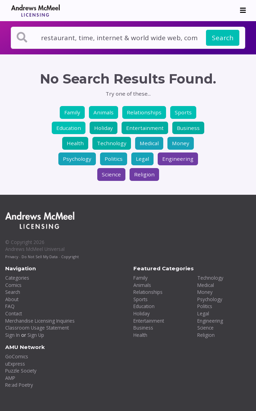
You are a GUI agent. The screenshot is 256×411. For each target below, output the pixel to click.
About (11, 299)
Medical (149, 143)
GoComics (16, 356)
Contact (13, 313)
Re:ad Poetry (19, 385)
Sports (183, 112)
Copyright (70, 256)
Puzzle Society (20, 370)
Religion (144, 174)
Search (222, 37)
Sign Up (35, 335)
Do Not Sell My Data (40, 256)
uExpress (15, 363)
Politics (114, 158)
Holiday (103, 127)
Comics (13, 285)
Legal (142, 158)
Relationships (144, 112)
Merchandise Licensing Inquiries (40, 320)
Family (72, 112)
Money (180, 143)
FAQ (10, 306)
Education (68, 127)
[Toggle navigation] (243, 10)
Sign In (12, 335)
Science (111, 174)
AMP (10, 378)
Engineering (177, 158)
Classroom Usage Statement (37, 327)
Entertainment (145, 127)
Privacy (11, 256)
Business (188, 127)
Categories (17, 277)
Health (75, 143)
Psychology (77, 158)
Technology (111, 143)
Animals (103, 112)
